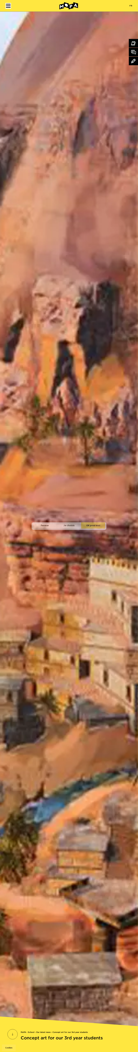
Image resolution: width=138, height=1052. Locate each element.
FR (131, 6)
